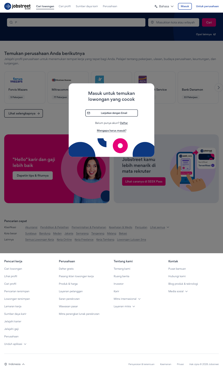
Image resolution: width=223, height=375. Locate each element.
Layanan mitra (122, 306)
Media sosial (176, 291)
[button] (164, 6)
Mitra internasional (125, 298)
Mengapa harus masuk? (111, 130)
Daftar (124, 123)
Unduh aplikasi (13, 344)
